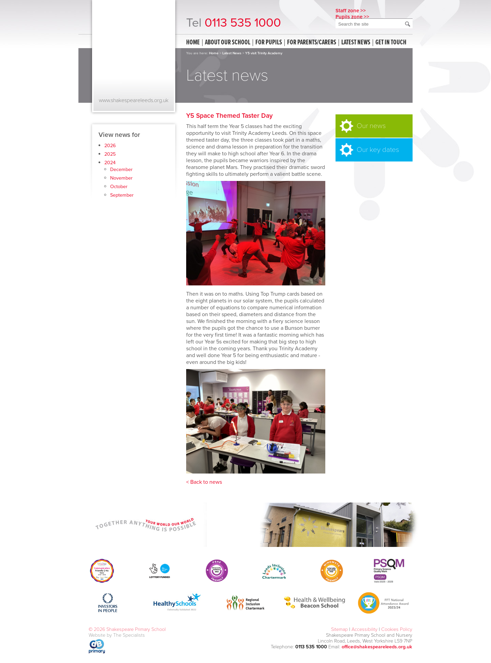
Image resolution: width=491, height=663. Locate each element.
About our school (227, 42)
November (121, 178)
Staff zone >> (351, 11)
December (121, 169)
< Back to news (204, 482)
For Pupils (268, 42)
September (122, 195)
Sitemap (339, 629)
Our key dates (378, 149)
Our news (371, 126)
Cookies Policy (396, 629)
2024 (110, 163)
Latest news (355, 42)
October (119, 186)
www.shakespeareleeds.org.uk (133, 100)
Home (193, 42)
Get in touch (390, 42)
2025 (110, 154)
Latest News (231, 53)
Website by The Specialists (117, 635)
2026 (110, 146)
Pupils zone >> (352, 17)
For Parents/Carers (311, 42)
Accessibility (364, 629)
